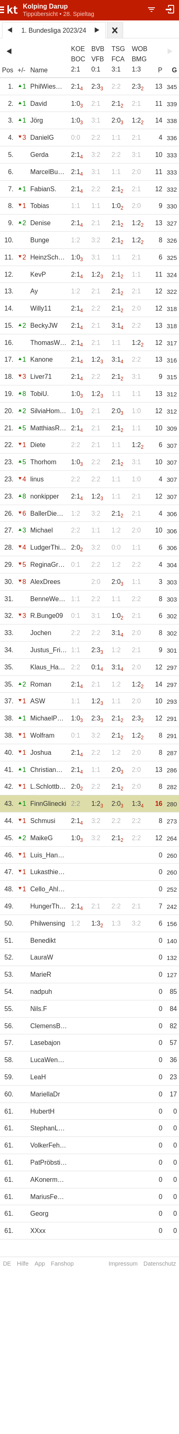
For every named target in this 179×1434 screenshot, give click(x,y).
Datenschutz (160, 1263)
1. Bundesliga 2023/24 (53, 30)
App (40, 1263)
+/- (21, 70)
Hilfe (23, 1263)
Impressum (122, 1263)
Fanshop (62, 1263)
